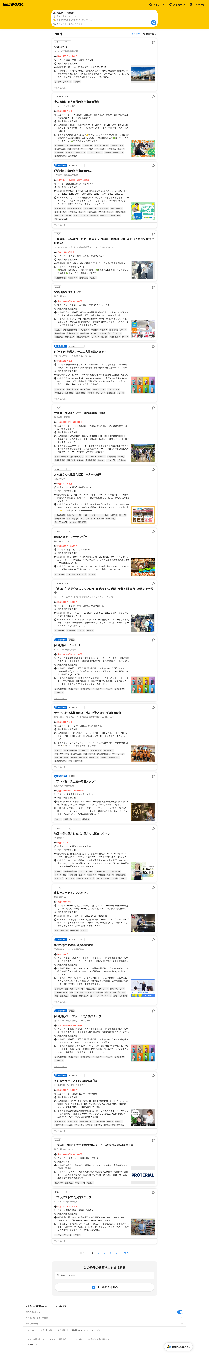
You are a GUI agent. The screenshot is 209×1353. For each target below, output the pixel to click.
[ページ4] (110, 1253)
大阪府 (41, 1330)
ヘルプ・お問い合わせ (35, 1339)
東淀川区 (61, 1330)
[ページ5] (116, 1253)
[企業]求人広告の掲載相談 (98, 1339)
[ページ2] (98, 1253)
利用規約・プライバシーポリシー (72, 1339)
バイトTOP (30, 1330)
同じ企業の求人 (60, 88)
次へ (126, 1252)
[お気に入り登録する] (153, 42)
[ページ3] (104, 1253)
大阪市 (51, 1330)
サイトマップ (51, 1339)
